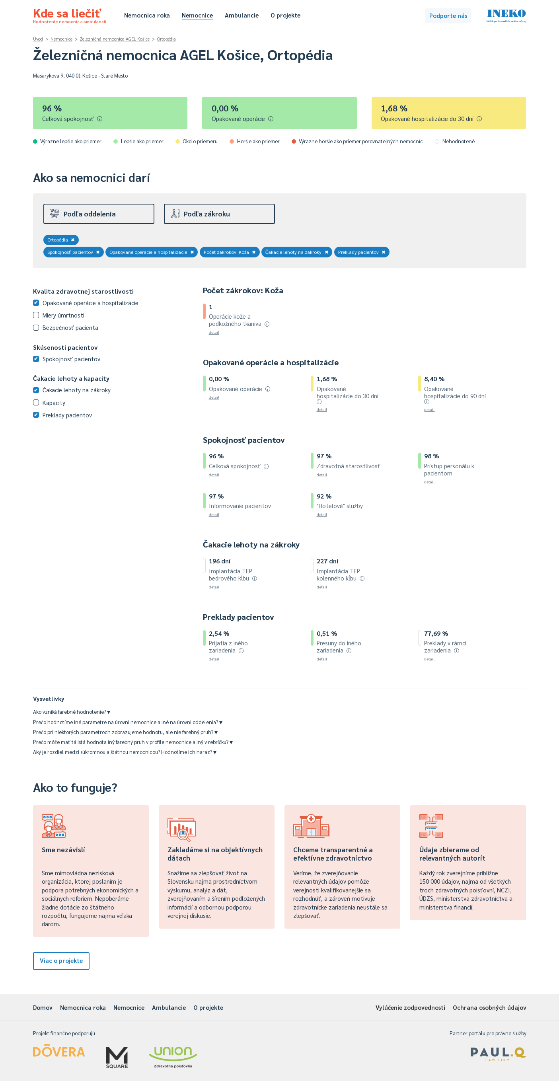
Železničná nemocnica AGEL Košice (115, 39)
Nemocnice (197, 15)
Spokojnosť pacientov (73, 252)
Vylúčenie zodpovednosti (410, 1007)
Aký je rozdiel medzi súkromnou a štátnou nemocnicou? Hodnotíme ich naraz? (124, 751)
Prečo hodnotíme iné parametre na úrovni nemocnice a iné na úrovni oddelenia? (127, 722)
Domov (43, 1007)
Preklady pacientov (362, 252)
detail (214, 332)
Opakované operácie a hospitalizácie (151, 252)
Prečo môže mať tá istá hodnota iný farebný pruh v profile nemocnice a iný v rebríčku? (133, 741)
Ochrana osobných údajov (489, 1007)
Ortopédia (166, 39)
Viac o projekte (61, 960)
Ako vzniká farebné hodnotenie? (71, 711)
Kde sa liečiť (69, 14)
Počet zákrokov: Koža (230, 252)
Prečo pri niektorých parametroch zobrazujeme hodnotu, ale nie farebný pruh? (125, 731)
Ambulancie (242, 15)
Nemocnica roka (147, 15)
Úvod (38, 39)
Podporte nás (448, 15)
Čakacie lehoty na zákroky (297, 252)
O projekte (285, 15)
